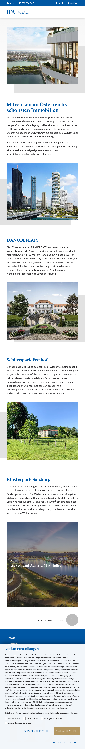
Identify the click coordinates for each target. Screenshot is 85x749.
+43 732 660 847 (25, 3)
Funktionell (32, 718)
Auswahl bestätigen (37, 731)
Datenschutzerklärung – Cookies (64, 713)
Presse (11, 638)
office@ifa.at (71, 3)
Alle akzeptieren (67, 731)
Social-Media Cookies (19, 722)
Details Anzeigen (66, 742)
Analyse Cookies (53, 718)
